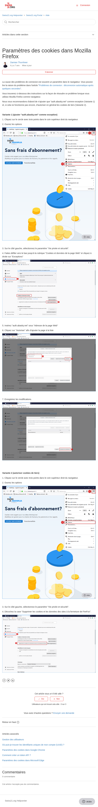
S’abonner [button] (49, 72)
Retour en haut (10, 722)
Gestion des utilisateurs (13, 739)
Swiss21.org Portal (34, 15)
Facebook (4, 680)
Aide (47, 15)
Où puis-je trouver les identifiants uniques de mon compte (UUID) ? (33, 745)
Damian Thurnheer (19, 62)
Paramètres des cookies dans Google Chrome (23, 750)
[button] (77, 5)
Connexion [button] (85, 5)
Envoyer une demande (63, 713)
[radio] (41, 699)
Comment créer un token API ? (16, 755)
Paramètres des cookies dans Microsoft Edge (23, 760)
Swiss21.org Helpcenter (12, 15)
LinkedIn (13, 680)
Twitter (8, 680)
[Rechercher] (49, 22)
